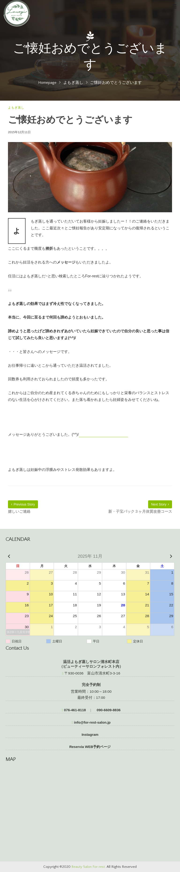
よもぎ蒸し (73, 83)
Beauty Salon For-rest (88, 867)
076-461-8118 (74, 710)
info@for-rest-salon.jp (91, 722)
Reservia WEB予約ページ (90, 747)
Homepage (47, 83)
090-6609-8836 (108, 710)
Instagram (90, 734)
